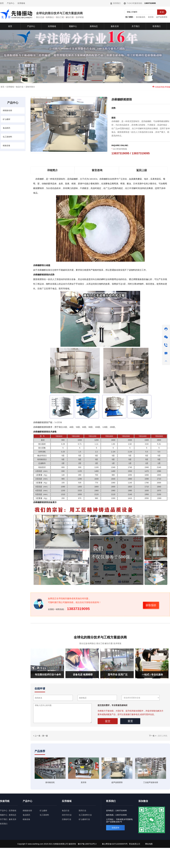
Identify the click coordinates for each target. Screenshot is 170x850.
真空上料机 (162, 736)
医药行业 (82, 810)
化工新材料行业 (85, 815)
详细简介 (52, 170)
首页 (2, 3)
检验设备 (6, 145)
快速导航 (5, 801)
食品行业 (19, 87)
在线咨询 (115, 828)
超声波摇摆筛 (161, 17)
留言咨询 (97, 170)
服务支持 (12, 819)
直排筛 (151, 17)
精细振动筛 (7, 110)
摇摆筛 (45, 502)
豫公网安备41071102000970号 (115, 844)
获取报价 (151, 605)
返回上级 (141, 170)
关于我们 (3, 819)
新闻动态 (12, 815)
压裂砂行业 (66, 819)
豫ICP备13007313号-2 (87, 844)
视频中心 (3, 815)
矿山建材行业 (84, 819)
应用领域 (21, 3)
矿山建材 (6, 119)
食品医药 (6, 128)
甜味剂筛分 (30, 87)
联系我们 (115, 3)
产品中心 (10, 3)
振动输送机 (140, 17)
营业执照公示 (134, 844)
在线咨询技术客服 (161, 87)
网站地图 (149, 844)
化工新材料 (7, 137)
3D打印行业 (67, 815)
